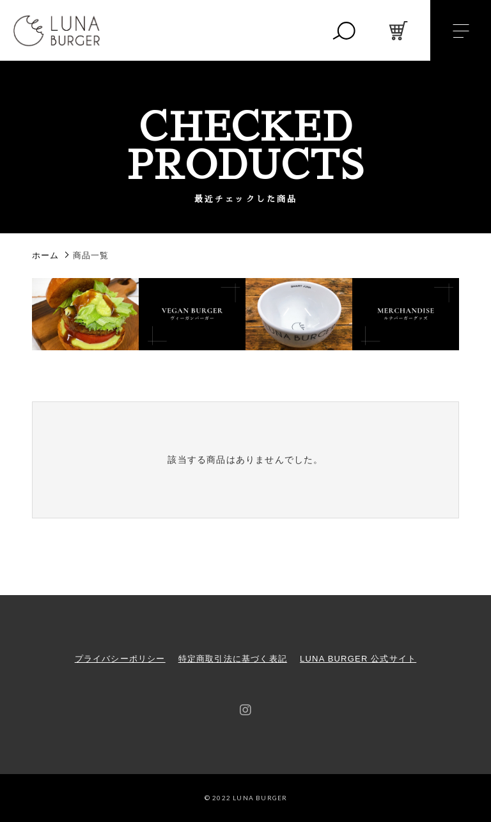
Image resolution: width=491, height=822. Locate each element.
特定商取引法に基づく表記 (232, 658)
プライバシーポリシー (120, 658)
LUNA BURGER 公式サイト (358, 658)
